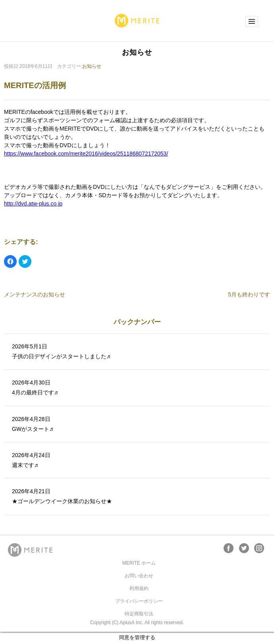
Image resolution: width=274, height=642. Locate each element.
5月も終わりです (249, 294)
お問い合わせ (139, 576)
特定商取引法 (139, 614)
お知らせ (91, 66)
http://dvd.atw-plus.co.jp (33, 203)
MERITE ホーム (139, 563)
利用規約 (139, 588)
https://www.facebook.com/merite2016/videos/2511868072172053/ (86, 153)
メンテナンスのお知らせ (34, 294)
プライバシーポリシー (139, 601)
